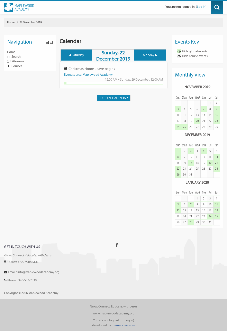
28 (203, 126)
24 (178, 126)
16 (216, 115)
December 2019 (197, 135)
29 (210, 126)
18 (184, 121)
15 (210, 115)
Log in (201, 7)
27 (197, 126)
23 (216, 121)
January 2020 (197, 182)
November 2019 (197, 87)
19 (190, 121)
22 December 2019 (30, 22)
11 (216, 204)
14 (216, 156)
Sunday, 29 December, (135, 79)
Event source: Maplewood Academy (88, 75)
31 (190, 174)
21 (203, 121)
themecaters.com (123, 325)
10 (210, 204)
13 (210, 156)
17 (190, 162)
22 (210, 121)
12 (178, 210)
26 (190, 126)
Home (11, 52)
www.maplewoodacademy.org (114, 313)
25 (184, 126)
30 (216, 126)
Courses (16, 66)
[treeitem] (30, 52)
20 (197, 121)
